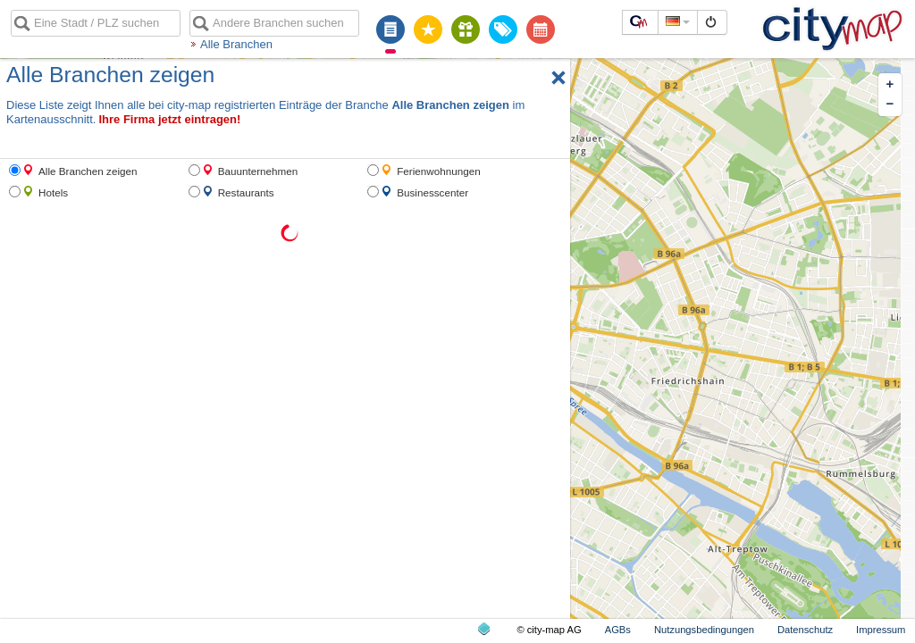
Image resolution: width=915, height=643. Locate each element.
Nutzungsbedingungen (704, 629)
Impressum (880, 629)
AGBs (618, 629)
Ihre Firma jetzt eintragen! (169, 119)
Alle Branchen (236, 44)
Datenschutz (805, 629)
